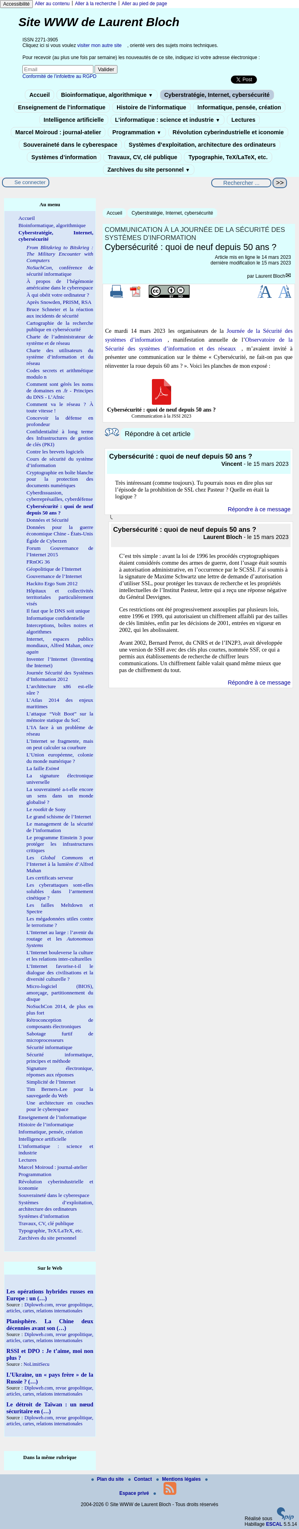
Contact (140, 1479)
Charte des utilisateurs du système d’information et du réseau (59, 356)
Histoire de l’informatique (151, 107)
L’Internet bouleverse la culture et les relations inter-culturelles (59, 955)
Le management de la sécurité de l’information (59, 827)
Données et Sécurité (47, 520)
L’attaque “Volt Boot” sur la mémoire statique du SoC (59, 717)
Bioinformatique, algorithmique (107, 95)
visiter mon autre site (99, 45)
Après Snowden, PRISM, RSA (58, 302)
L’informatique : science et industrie (167, 120)
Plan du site (108, 1479)
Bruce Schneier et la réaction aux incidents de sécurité (59, 312)
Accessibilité (16, 4)
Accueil (39, 95)
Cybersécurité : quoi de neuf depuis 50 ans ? (59, 509)
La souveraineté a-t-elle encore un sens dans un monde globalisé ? (59, 795)
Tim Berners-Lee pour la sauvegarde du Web (59, 1092)
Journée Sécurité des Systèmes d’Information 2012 (59, 676)
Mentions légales (179, 1479)
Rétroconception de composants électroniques (59, 1023)
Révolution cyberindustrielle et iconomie (228, 132)
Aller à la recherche (95, 3)
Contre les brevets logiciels (55, 452)
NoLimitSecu (37, 1364)
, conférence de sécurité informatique (59, 270)
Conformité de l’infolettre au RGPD (59, 76)
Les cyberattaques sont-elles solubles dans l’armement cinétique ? (59, 891)
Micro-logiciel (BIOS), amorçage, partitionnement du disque (59, 992)
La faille (42, 768)
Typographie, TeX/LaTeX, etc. (228, 157)
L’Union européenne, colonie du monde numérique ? (59, 758)
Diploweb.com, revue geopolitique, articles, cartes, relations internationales (49, 1308)
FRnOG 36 (38, 562)
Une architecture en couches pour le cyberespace (59, 1106)
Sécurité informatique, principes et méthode (59, 1057)
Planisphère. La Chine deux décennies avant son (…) (49, 1324)
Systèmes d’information (64, 157)
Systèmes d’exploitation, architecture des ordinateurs (202, 144)
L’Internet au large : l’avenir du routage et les (59, 938)
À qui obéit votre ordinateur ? (57, 295)
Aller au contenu (52, 3)
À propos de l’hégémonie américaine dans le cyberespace (59, 284)
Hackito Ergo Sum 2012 (52, 583)
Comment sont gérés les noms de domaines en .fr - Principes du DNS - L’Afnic (59, 390)
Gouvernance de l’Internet (54, 576)
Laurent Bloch (270, 276)
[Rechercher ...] (241, 182)
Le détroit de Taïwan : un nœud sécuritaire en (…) (49, 1407)
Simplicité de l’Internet (50, 1082)
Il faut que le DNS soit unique (58, 611)
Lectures (243, 120)
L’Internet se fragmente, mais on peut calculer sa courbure (59, 744)
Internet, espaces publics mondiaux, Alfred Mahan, (59, 645)
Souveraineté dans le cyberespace (70, 144)
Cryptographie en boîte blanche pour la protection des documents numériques (59, 478)
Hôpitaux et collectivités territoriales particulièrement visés (59, 597)
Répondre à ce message (259, 509)
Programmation (136, 132)
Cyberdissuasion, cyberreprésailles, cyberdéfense (59, 496)
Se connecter (30, 182)
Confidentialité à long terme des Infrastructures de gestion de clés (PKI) (59, 437)
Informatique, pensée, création (239, 107)
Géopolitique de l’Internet (53, 569)
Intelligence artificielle (74, 120)
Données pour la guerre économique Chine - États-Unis (59, 530)
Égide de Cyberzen (46, 541)
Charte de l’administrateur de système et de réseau (59, 340)
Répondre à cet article (157, 434)
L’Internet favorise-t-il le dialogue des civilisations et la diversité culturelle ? (59, 972)
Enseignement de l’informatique (61, 107)
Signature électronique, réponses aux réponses (59, 1071)
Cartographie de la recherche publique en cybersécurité (59, 326)
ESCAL (274, 1524)
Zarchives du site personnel (148, 169)
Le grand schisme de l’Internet (58, 817)
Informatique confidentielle (55, 618)
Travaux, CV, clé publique (142, 157)
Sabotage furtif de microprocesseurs (59, 1037)
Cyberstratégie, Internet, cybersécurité (217, 95)
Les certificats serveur (49, 878)
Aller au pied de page (144, 3)
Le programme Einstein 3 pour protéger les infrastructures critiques (59, 843)
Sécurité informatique (49, 1047)
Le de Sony (46, 809)
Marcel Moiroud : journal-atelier (58, 132)
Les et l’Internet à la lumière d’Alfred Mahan (59, 864)
